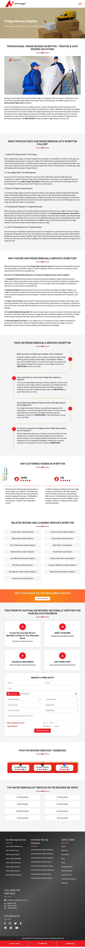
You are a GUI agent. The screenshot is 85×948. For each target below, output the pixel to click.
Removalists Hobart (13, 855)
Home (63, 847)
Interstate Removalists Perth (41, 875)
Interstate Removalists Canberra (42, 859)
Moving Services (67, 868)
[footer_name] (24, 683)
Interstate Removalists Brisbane (42, 855)
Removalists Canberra (13, 876)
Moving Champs (9, 26)
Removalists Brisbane (13, 864)
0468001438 (10, 904)
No (51, 723)
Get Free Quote (14, 944)
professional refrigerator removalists (65, 213)
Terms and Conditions (69, 880)
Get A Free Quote (42, 598)
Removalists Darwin (13, 868)
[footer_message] (42, 717)
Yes (44, 723)
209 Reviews (5, 471)
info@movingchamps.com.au (15, 901)
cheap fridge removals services (42, 266)
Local (56, 726)
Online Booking (66, 872)
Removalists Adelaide (13, 860)
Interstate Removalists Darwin (41, 863)
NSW (17, 26)
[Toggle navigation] (80, 4)
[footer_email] (42, 688)
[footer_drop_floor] (61, 710)
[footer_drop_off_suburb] (24, 710)
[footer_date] (48, 694)
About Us (64, 851)
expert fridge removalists (30, 181)
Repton (34, 26)
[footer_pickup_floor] (61, 705)
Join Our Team (66, 876)
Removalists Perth (12, 851)
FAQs (63, 864)
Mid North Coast (26, 26)
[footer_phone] (61, 683)
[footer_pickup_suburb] (24, 705)
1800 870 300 (10, 907)
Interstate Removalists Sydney (41, 879)
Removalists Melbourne (14, 847)
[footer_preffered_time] (24, 699)
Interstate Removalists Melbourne (43, 871)
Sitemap (64, 884)
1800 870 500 (29, 118)
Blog (63, 860)
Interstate (46, 726)
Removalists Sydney (13, 872)
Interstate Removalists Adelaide (42, 851)
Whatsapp (70, 944)
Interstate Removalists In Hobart (42, 867)
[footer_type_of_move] (61, 699)
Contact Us (65, 855)
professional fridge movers (14, 103)
